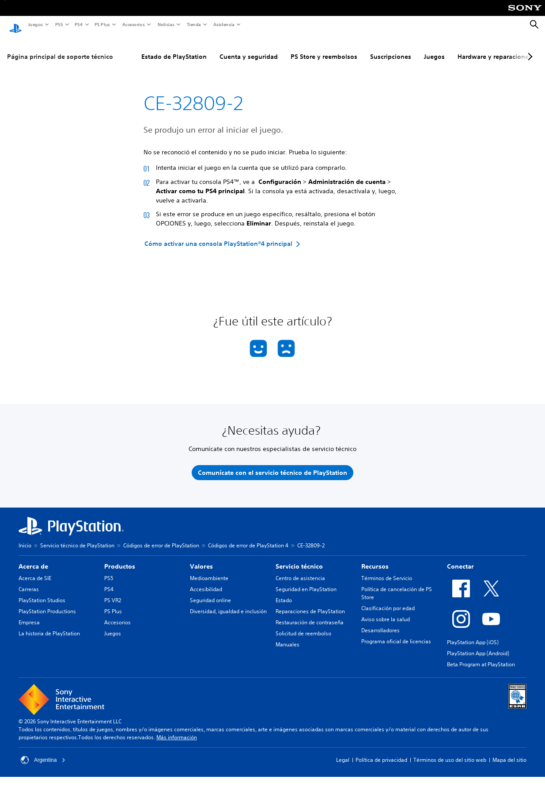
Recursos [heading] (375, 558)
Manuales (287, 636)
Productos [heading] (119, 558)
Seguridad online (210, 592)
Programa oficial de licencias (396, 633)
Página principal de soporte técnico (60, 48)
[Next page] (528, 48)
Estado (284, 592)
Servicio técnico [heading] (299, 558)
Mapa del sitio (509, 751)
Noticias (165, 24)
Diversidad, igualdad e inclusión (228, 603)
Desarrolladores (380, 622)
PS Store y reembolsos (324, 48)
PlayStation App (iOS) (473, 634)
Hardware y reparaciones (495, 48)
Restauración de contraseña (310, 614)
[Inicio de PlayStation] (15, 24)
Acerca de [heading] (33, 558)
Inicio (25, 537)
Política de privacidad (381, 751)
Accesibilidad (206, 581)
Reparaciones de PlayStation (310, 603)
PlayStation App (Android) (478, 645)
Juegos (35, 24)
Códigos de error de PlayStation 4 (248, 537)
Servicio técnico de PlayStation (77, 537)
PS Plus (102, 24)
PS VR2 (112, 592)
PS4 (78, 24)
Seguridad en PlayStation (306, 581)
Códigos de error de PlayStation (161, 537)
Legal (342, 751)
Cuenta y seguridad (249, 48)
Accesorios (133, 24)
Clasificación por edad (388, 600)
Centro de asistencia (300, 569)
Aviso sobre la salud (385, 611)
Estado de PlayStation (174, 48)
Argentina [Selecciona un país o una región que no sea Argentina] (43, 751)
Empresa (29, 614)
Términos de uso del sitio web (449, 751)
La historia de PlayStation (49, 625)
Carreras (29, 581)
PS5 (58, 24)
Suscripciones (390, 48)
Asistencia (223, 24)
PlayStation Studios (42, 592)
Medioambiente (209, 569)
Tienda (193, 24)
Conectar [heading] (460, 558)
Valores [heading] (201, 558)
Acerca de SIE (35, 569)
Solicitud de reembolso (303, 625)
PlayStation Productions (47, 603)
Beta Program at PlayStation (481, 656)
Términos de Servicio (386, 569)
